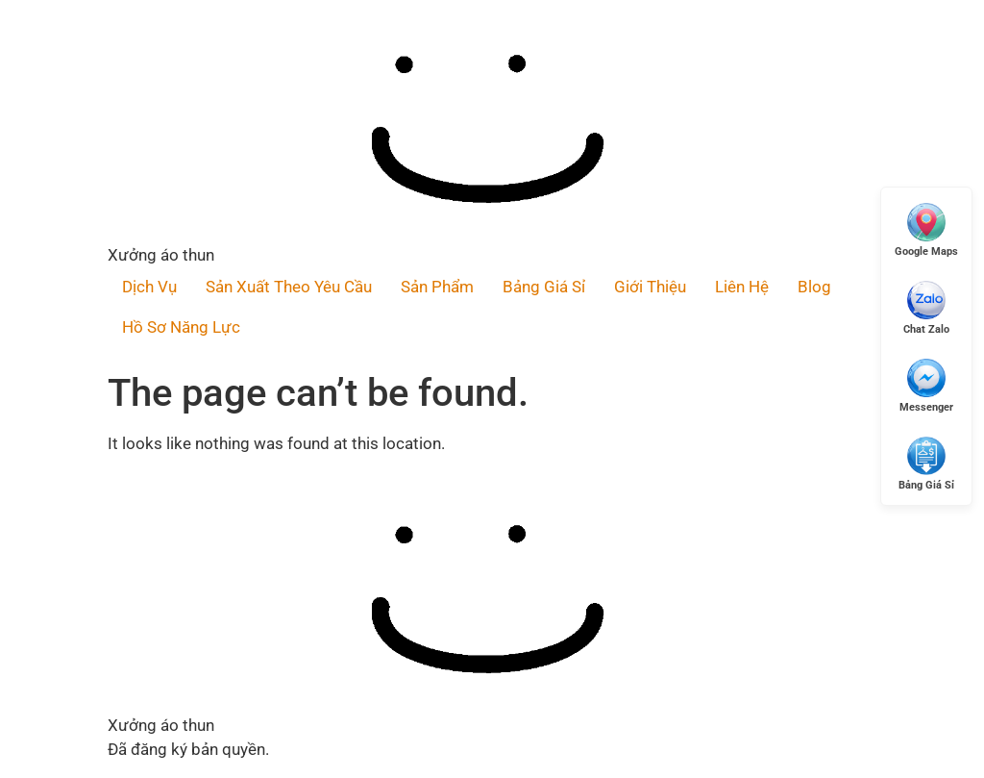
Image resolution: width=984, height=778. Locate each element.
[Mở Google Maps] (926, 229)
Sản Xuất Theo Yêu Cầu (289, 286)
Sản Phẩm (437, 286)
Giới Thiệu (650, 286)
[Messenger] (926, 385)
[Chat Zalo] (926, 307)
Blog (814, 286)
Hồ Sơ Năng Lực (181, 327)
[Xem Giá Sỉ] (926, 463)
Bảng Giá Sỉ (544, 286)
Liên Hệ (742, 286)
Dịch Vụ (149, 286)
